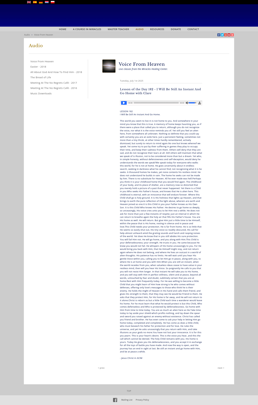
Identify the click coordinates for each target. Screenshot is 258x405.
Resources (157, 29)
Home (62, 29)
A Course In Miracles (87, 29)
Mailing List (126, 399)
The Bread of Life (40, 77)
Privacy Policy (142, 399)
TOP (129, 390)
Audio (140, 29)
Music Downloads (41, 93)
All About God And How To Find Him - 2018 (56, 72)
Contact (193, 29)
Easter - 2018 (38, 66)
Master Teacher (118, 29)
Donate (176, 29)
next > (221, 367)
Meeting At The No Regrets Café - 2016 (53, 88)
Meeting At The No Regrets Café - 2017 (53, 82)
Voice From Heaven (43, 34)
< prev (101, 367)
